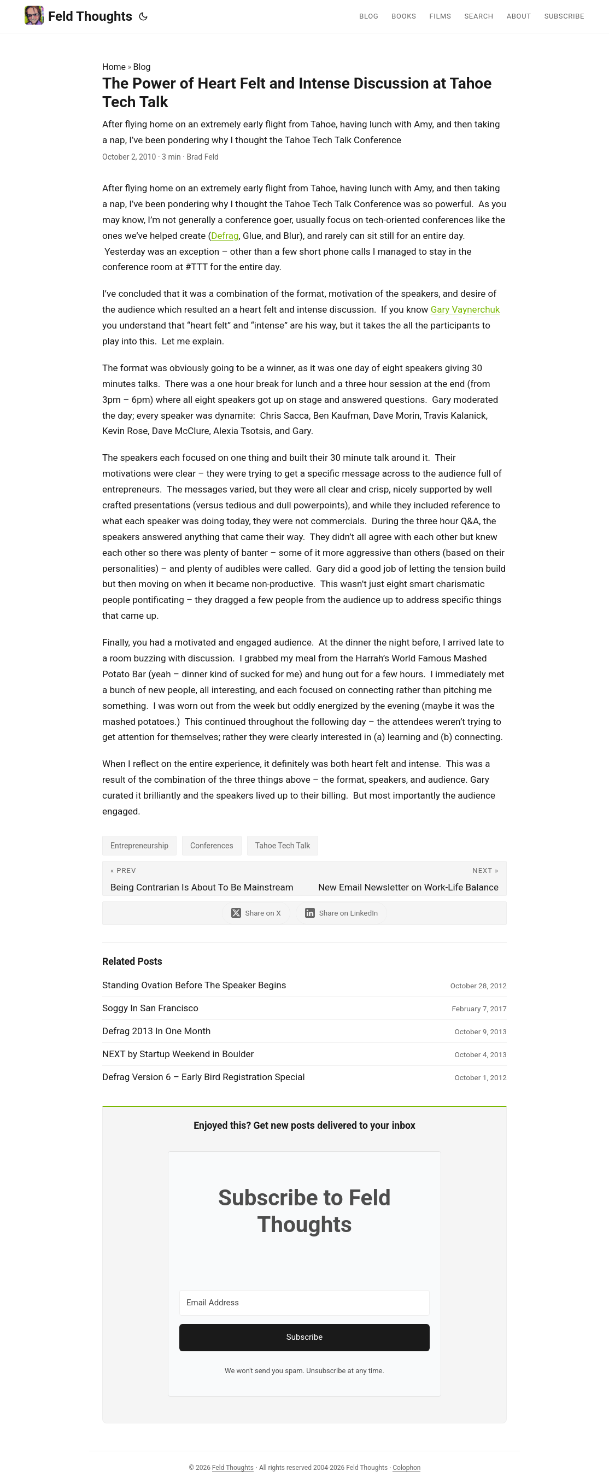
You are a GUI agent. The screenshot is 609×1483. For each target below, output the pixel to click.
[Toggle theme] (143, 16)
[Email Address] (304, 1303)
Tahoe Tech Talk (283, 845)
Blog (142, 67)
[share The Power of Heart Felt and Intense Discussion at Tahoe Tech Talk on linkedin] (342, 913)
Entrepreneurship (139, 845)
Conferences (211, 845)
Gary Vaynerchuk (465, 309)
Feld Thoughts (78, 15)
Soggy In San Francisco (150, 1008)
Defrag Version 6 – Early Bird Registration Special (203, 1076)
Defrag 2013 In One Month (156, 1030)
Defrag (224, 235)
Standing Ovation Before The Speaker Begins (194, 985)
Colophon (406, 1468)
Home (114, 67)
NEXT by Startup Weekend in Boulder (178, 1053)
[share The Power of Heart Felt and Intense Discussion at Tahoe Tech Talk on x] (256, 913)
